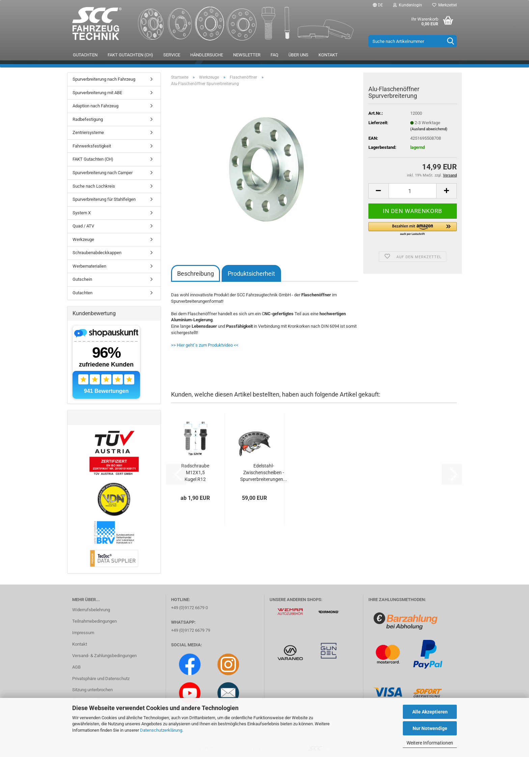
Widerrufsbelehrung (91, 609)
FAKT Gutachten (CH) (130, 54)
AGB (76, 667)
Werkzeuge (83, 239)
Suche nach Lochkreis (94, 186)
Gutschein (82, 279)
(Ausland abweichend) (428, 129)
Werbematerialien (89, 266)
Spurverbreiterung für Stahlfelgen (104, 199)
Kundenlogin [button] (407, 5)
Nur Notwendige (430, 728)
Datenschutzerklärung (161, 730)
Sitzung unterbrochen (92, 689)
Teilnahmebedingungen (94, 621)
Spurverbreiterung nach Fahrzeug (104, 79)
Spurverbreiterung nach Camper (103, 172)
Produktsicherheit (251, 273)
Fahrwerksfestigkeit (92, 145)
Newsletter (246, 54)
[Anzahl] (413, 190)
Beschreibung (195, 273)
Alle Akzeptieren (430, 711)
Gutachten (85, 54)
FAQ (274, 54)
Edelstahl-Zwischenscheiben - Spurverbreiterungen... (263, 472)
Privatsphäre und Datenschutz (101, 678)
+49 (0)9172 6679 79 (190, 630)
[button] (378, 5)
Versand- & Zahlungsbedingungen (104, 655)
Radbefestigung (88, 119)
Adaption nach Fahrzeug (95, 105)
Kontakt (328, 54)
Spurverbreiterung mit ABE (97, 92)
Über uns (298, 54)
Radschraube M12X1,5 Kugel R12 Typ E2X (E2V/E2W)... (195, 473)
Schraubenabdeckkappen (97, 252)
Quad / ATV (83, 225)
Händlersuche (206, 54)
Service (171, 54)
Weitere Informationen (430, 743)
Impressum (83, 632)
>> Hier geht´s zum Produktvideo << (205, 345)
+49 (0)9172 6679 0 (189, 607)
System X (82, 212)
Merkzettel (444, 5)
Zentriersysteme (88, 132)
